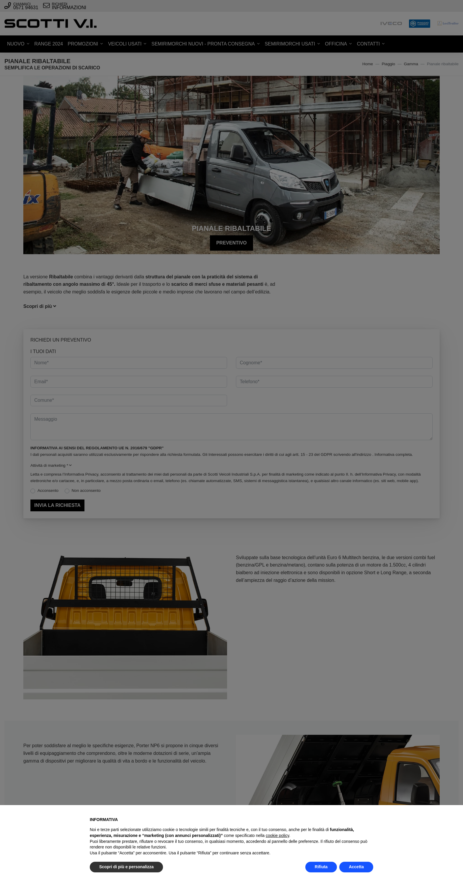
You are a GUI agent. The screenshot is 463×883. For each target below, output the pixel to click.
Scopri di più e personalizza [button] (126, 866)
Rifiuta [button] (321, 866)
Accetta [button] (356, 866)
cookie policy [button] (277, 835)
